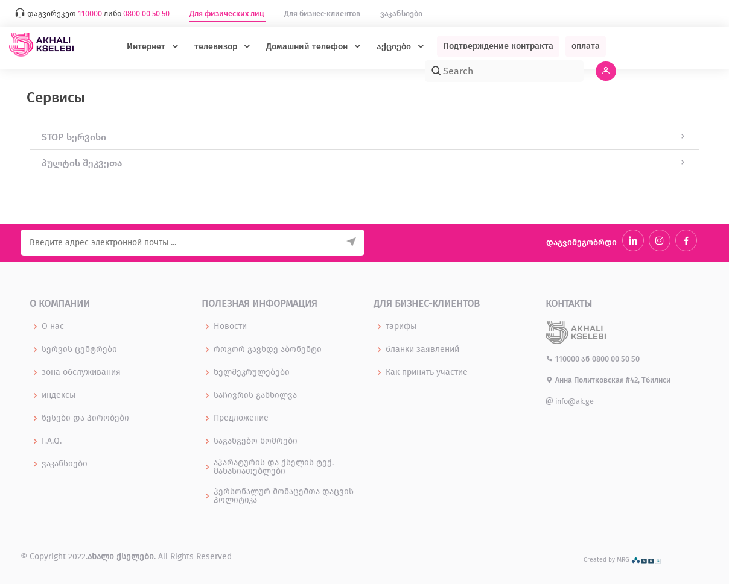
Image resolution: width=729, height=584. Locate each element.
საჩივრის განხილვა (255, 395)
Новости (230, 326)
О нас (53, 326)
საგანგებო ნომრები (256, 441)
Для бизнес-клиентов (323, 13)
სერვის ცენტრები (79, 349)
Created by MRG (622, 560)
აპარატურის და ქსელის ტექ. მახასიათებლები (274, 467)
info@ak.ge (570, 401)
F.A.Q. (52, 441)
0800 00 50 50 (616, 358)
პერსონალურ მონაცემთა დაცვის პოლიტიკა (284, 496)
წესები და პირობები (85, 418)
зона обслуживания (81, 372)
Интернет (147, 47)
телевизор (217, 47)
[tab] (364, 137)
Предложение (241, 418)
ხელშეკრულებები (252, 372)
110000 (563, 358)
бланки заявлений (422, 349)
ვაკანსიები (401, 13)
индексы (58, 395)
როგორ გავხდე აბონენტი (268, 349)
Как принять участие (427, 372)
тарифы (401, 326)
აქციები (395, 47)
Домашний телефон (308, 47)
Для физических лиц (227, 13)
